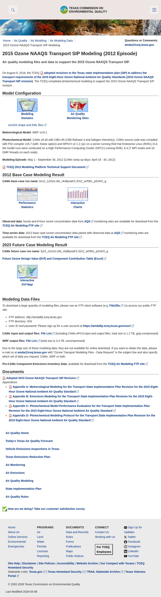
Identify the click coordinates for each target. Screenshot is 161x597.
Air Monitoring (15, 464)
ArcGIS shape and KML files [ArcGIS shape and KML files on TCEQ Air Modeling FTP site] (27, 125)
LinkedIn (133, 551)
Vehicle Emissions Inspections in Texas (32, 448)
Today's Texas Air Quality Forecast (29, 441)
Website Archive (87, 563)
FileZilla (116, 305)
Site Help (14, 563)
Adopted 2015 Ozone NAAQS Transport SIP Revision (40, 378)
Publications (73, 546)
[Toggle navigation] (154, 10)
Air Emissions (15, 472)
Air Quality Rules (17, 496)
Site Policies (47, 563)
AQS (89, 221)
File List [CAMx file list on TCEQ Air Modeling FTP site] (48, 333)
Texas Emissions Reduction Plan (28, 456)
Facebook (134, 541)
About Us (14, 532)
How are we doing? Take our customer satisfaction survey (43, 508)
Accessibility (66, 563)
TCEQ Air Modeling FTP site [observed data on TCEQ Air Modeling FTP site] (22, 225)
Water (40, 541)
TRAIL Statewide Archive (105, 571)
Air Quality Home (17, 433)
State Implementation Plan (23, 488)
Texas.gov (37, 571)
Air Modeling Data (61, 40)
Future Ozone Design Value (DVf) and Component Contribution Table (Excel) (54, 258)
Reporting (43, 556)
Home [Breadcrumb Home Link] (7, 40)
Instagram (134, 546)
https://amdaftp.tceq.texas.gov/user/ (108, 325)
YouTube (133, 556)
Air (38, 532)
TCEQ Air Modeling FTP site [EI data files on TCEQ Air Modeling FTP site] (128, 363)
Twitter (132, 536)
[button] (13, 10)
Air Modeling (39, 40)
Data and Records (77, 532)
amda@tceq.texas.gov (139, 44)
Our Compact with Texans (117, 563)
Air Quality (20, 40)
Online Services (17, 536)
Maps (69, 551)
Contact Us (102, 532)
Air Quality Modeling (19, 480)
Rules (69, 536)
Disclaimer (29, 563)
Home (11, 527)
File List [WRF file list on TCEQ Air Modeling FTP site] (33, 340)
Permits (41, 546)
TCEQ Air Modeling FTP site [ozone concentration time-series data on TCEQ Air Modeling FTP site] (62, 237)
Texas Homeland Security (67, 571)
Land (40, 536)
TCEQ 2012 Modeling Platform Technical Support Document (45, 167)
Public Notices (75, 556)
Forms (70, 541)
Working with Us (105, 536)
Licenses (42, 551)
